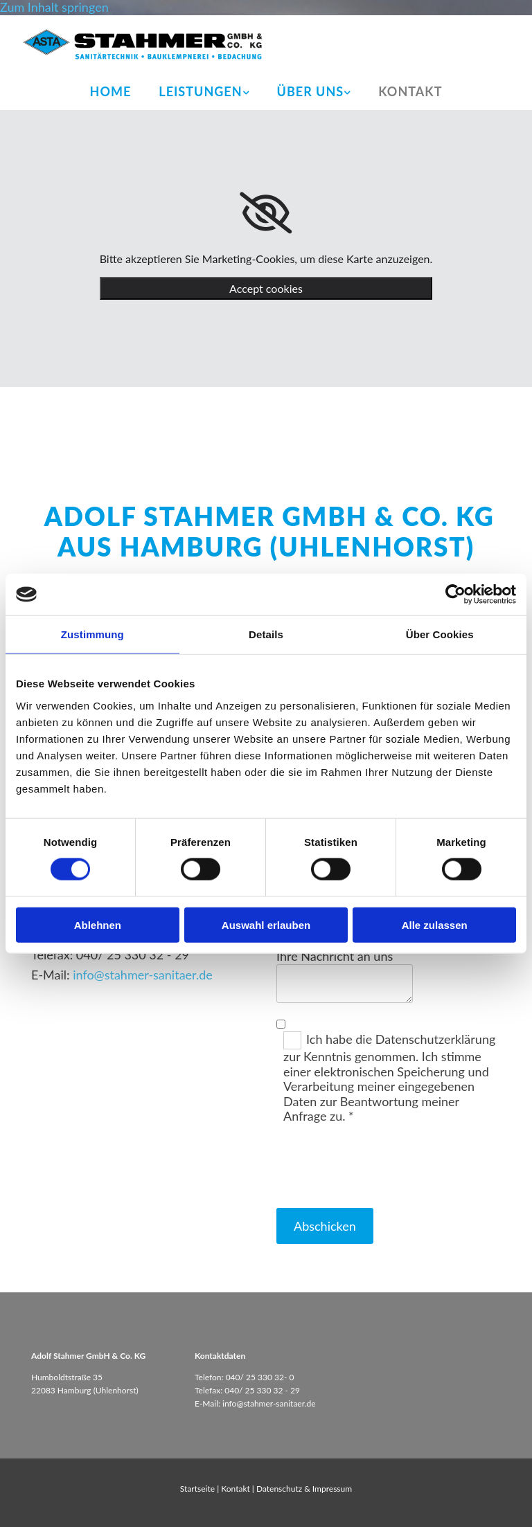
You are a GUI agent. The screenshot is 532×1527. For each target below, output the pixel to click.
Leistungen (200, 91)
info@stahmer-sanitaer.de (143, 974)
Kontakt (410, 91)
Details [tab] (266, 634)
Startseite (197, 1488)
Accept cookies (266, 288)
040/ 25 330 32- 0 (260, 1377)
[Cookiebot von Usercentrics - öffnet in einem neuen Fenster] (455, 594)
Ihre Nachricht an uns (334, 956)
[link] (204, 92)
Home (111, 91)
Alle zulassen (435, 924)
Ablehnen (97, 924)
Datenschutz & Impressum (304, 1488)
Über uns (310, 91)
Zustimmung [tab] (92, 634)
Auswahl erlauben (266, 924)
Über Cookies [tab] (440, 634)
